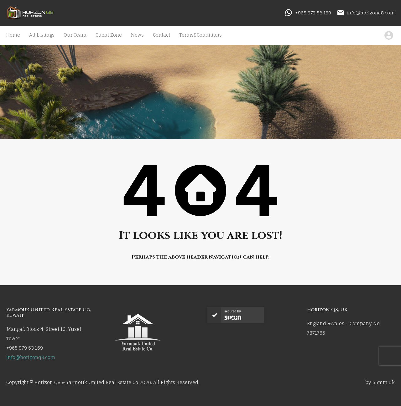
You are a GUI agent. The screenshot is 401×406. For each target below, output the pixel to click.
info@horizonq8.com (370, 12)
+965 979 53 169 (313, 12)
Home (13, 35)
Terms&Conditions (200, 35)
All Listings (42, 35)
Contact (161, 35)
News (137, 35)
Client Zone (109, 35)
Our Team (75, 35)
